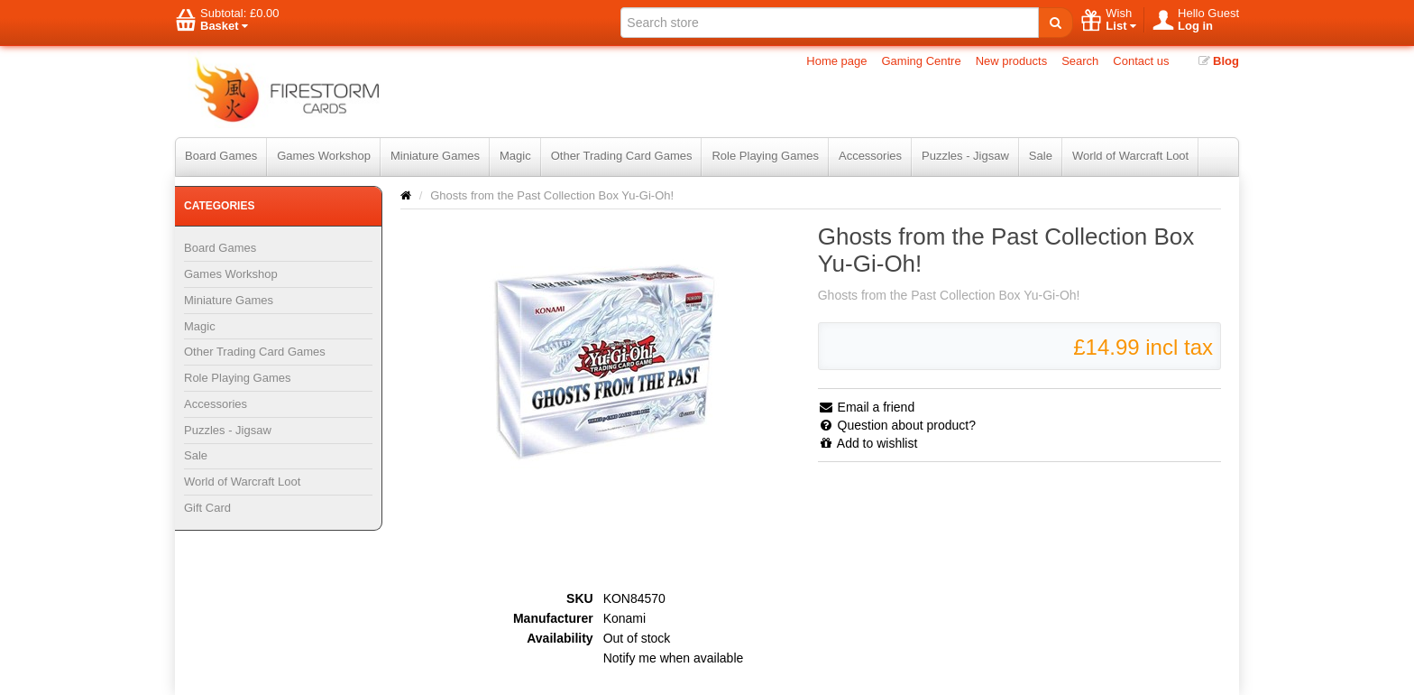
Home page (836, 61)
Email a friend (866, 407)
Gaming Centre (921, 61)
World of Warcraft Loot (1130, 155)
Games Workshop (324, 155)
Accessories (870, 155)
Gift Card (207, 507)
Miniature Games (435, 155)
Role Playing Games (765, 155)
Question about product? (897, 425)
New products (1011, 61)
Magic (515, 155)
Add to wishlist (868, 443)
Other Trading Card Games (622, 155)
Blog (1219, 61)
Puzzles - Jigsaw (965, 155)
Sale (1040, 155)
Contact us (1141, 61)
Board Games (221, 155)
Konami (624, 618)
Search (1079, 61)
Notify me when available (673, 658)
